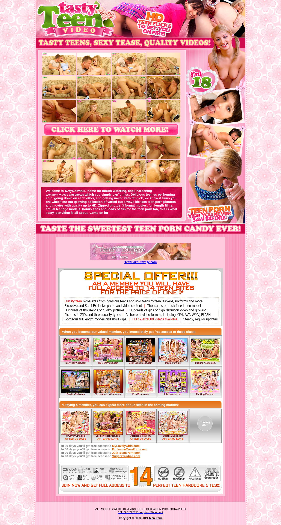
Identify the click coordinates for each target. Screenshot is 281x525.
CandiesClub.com (75, 394)
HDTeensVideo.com (108, 363)
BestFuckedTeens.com (140, 363)
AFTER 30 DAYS (75, 438)
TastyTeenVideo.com (75, 363)
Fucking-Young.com (205, 363)
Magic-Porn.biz (173, 363)
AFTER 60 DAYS (108, 438)
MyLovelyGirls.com (76, 436)
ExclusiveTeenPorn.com (108, 436)
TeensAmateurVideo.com (108, 394)
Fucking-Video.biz (205, 394)
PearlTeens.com (140, 394)
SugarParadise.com (173, 436)
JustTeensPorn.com (140, 436)
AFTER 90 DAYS (140, 438)
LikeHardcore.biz (173, 394)
